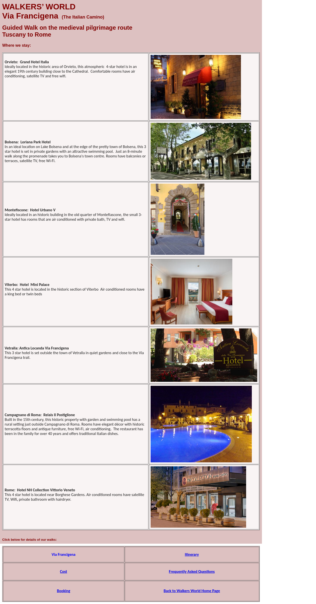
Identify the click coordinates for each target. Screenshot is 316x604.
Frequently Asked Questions (192, 571)
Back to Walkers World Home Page (192, 590)
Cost (63, 571)
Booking (63, 590)
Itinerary (192, 554)
